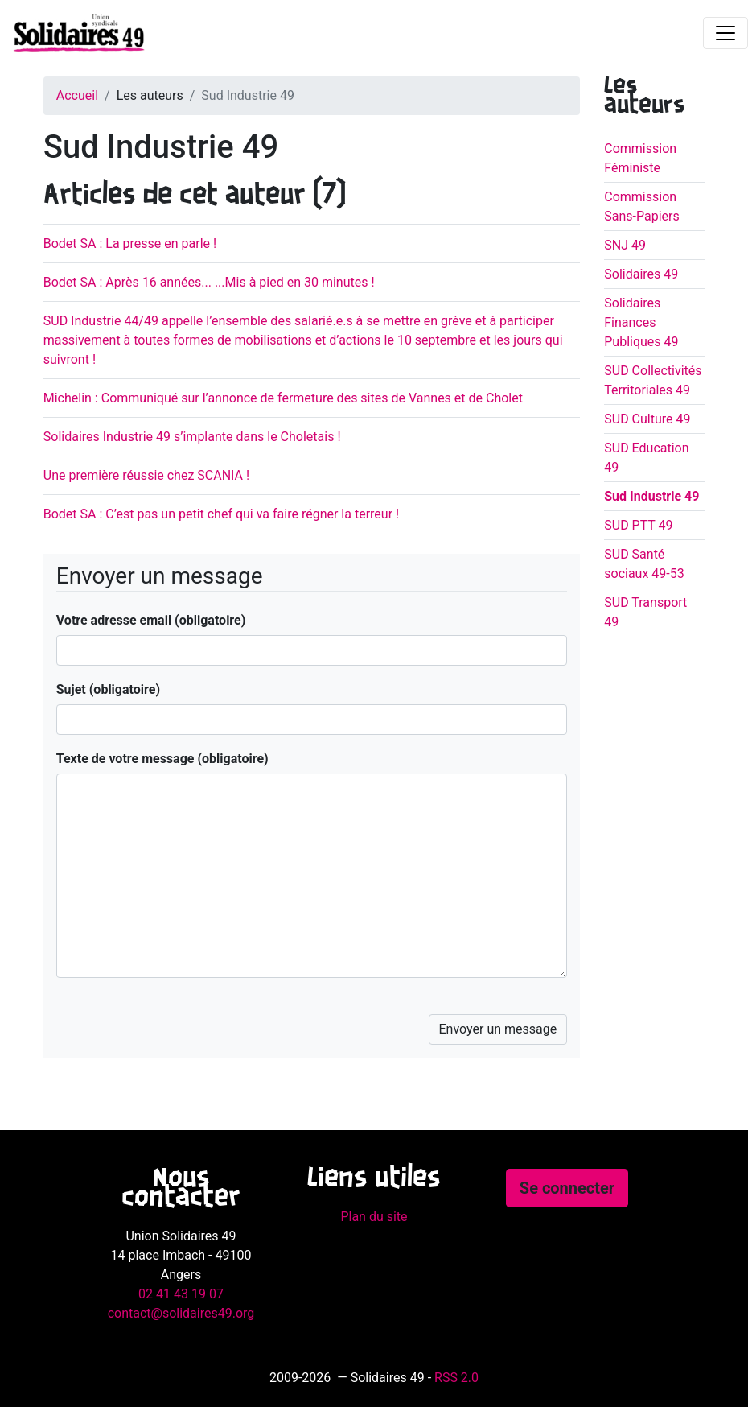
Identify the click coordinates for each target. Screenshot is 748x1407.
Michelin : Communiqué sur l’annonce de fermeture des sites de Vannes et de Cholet (283, 398)
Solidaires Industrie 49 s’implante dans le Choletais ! (192, 436)
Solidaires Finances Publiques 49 (641, 322)
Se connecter (567, 1188)
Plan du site (373, 1216)
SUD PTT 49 (638, 525)
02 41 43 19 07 (181, 1294)
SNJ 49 (625, 245)
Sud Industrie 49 (651, 496)
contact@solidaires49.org (181, 1313)
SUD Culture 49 (647, 419)
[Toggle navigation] (725, 33)
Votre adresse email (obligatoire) (151, 620)
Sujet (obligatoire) (108, 689)
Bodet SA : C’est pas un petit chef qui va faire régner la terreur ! (221, 514)
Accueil (77, 95)
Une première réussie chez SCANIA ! (146, 475)
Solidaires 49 (641, 274)
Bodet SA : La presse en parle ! (129, 243)
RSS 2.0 (456, 1377)
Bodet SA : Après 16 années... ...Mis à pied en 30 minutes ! (209, 282)
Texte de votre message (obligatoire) (162, 758)
